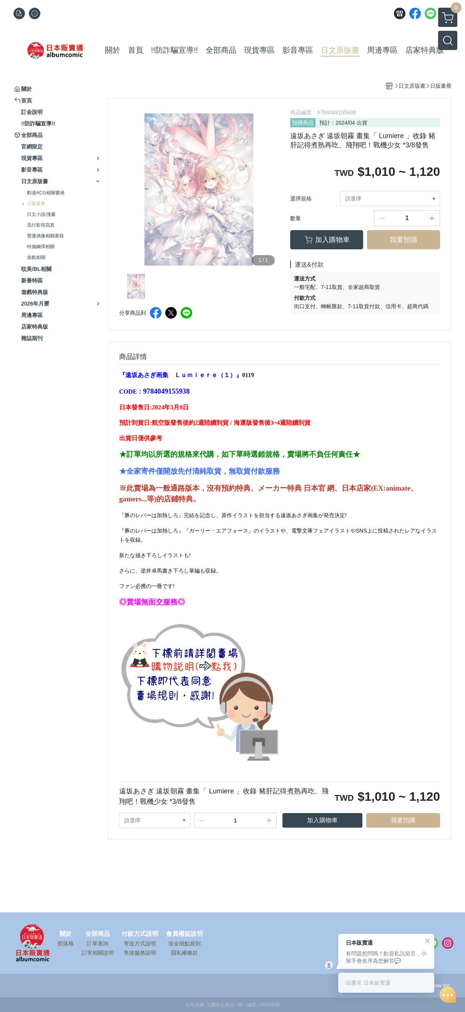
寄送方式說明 (140, 943)
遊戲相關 (36, 257)
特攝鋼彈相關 (41, 246)
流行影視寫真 (41, 225)
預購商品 (303, 123)
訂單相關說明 (97, 952)
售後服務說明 (140, 952)
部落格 (66, 943)
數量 (295, 218)
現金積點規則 (184, 943)
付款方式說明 (139, 934)
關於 (66, 934)
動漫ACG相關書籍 (46, 192)
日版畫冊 (36, 203)
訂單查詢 (97, 943)
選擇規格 (301, 198)
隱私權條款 (184, 952)
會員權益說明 (184, 934)
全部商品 (97, 934)
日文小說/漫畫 (41, 214)
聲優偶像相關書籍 (45, 236)
